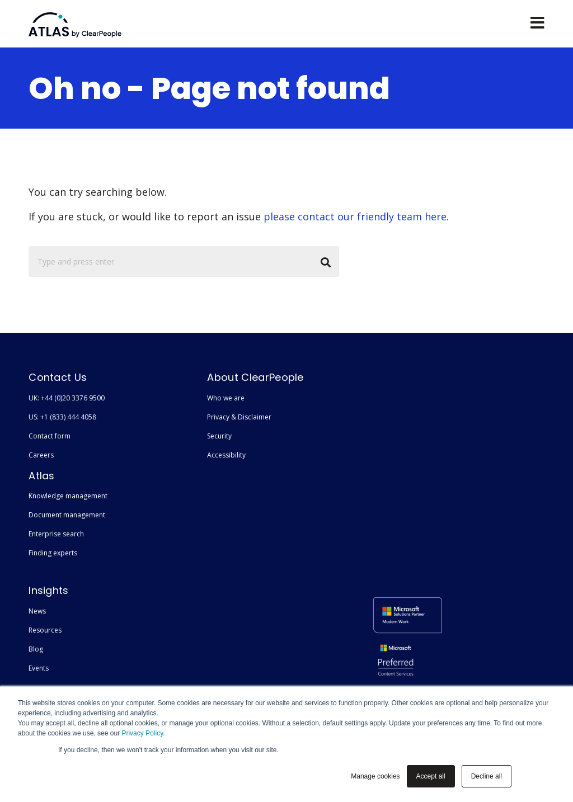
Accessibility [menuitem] (226, 455)
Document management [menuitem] (67, 515)
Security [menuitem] (219, 436)
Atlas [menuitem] (42, 476)
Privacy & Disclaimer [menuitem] (239, 417)
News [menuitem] (37, 611)
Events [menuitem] (39, 668)
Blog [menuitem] (36, 649)
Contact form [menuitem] (50, 436)
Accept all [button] (430, 776)
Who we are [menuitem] (226, 398)
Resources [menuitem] (45, 630)
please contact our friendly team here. (356, 216)
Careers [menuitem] (41, 455)
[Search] (184, 261)
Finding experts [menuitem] (53, 553)
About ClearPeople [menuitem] (255, 377)
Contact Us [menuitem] (58, 377)
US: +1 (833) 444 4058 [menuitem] (62, 417)
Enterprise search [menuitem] (56, 534)
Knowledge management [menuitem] (68, 496)
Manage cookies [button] (375, 776)
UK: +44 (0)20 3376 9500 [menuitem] (67, 398)
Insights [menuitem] (49, 590)
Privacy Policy (142, 733)
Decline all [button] (486, 776)
